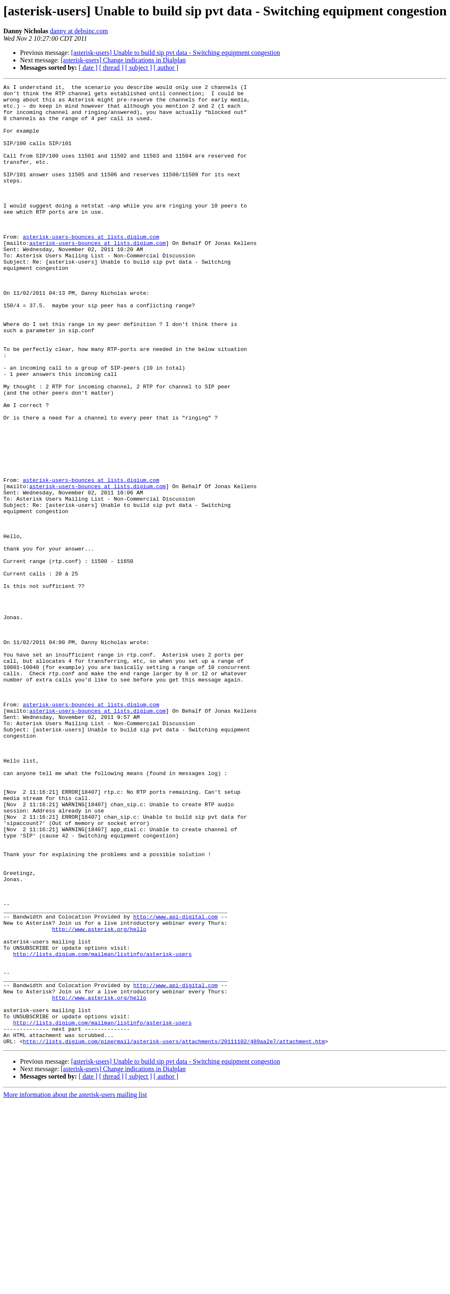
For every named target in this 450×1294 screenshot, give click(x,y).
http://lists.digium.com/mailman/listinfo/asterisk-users (102, 1128)
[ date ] (88, 67)
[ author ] (166, 67)
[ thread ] (111, 67)
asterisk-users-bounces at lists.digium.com (91, 268)
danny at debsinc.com (79, 31)
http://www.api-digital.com (175, 1083)
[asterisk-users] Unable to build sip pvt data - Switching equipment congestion (175, 52)
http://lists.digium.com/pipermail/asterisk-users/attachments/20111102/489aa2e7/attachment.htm (174, 1233)
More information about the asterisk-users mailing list (75, 1286)
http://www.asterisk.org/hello (99, 1098)
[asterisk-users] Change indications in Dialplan (123, 60)
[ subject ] (138, 67)
